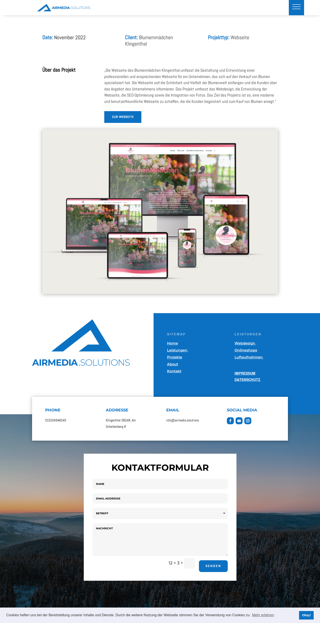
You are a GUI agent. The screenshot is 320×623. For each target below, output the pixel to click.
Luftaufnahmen (249, 357)
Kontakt (174, 371)
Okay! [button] (306, 615)
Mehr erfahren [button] (263, 615)
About (172, 364)
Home (172, 343)
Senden (213, 566)
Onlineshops (245, 350)
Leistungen (177, 350)
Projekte (174, 357)
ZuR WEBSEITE (123, 117)
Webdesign (245, 343)
